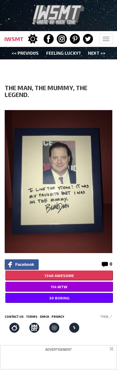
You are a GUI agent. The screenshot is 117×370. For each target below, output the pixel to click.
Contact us (14, 316)
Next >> (96, 53)
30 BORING (59, 298)
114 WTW (59, 286)
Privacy (57, 316)
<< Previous (25, 53)
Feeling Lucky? (63, 53)
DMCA (44, 316)
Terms (31, 316)
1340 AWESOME (59, 275)
